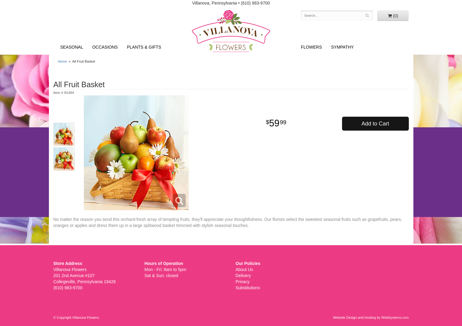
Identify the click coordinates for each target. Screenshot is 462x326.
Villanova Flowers (231, 31)
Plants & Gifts (144, 47)
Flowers (311, 47)
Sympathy (342, 47)
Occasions (105, 47)
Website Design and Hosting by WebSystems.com (371, 317)
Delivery (243, 275)
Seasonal (71, 47)
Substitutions (248, 287)
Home (62, 61)
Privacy (243, 281)
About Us (244, 269)
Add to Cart (375, 124)
